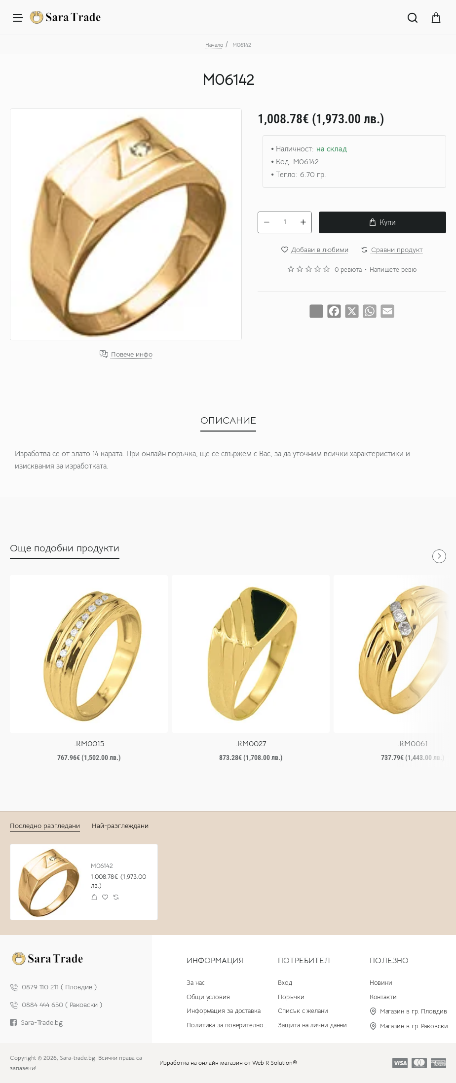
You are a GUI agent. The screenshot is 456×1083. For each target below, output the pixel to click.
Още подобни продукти (64, 548)
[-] (266, 222)
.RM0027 (250, 744)
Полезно (389, 961)
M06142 (102, 866)
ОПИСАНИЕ (228, 420)
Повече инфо (131, 354)
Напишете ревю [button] (393, 270)
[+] (303, 222)
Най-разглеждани (120, 825)
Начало (214, 44)
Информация (215, 961)
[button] (382, 222)
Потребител (304, 961)
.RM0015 (89, 744)
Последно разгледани (45, 825)
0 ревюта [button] (348, 270)
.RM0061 (412, 744)
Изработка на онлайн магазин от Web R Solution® (228, 1062)
